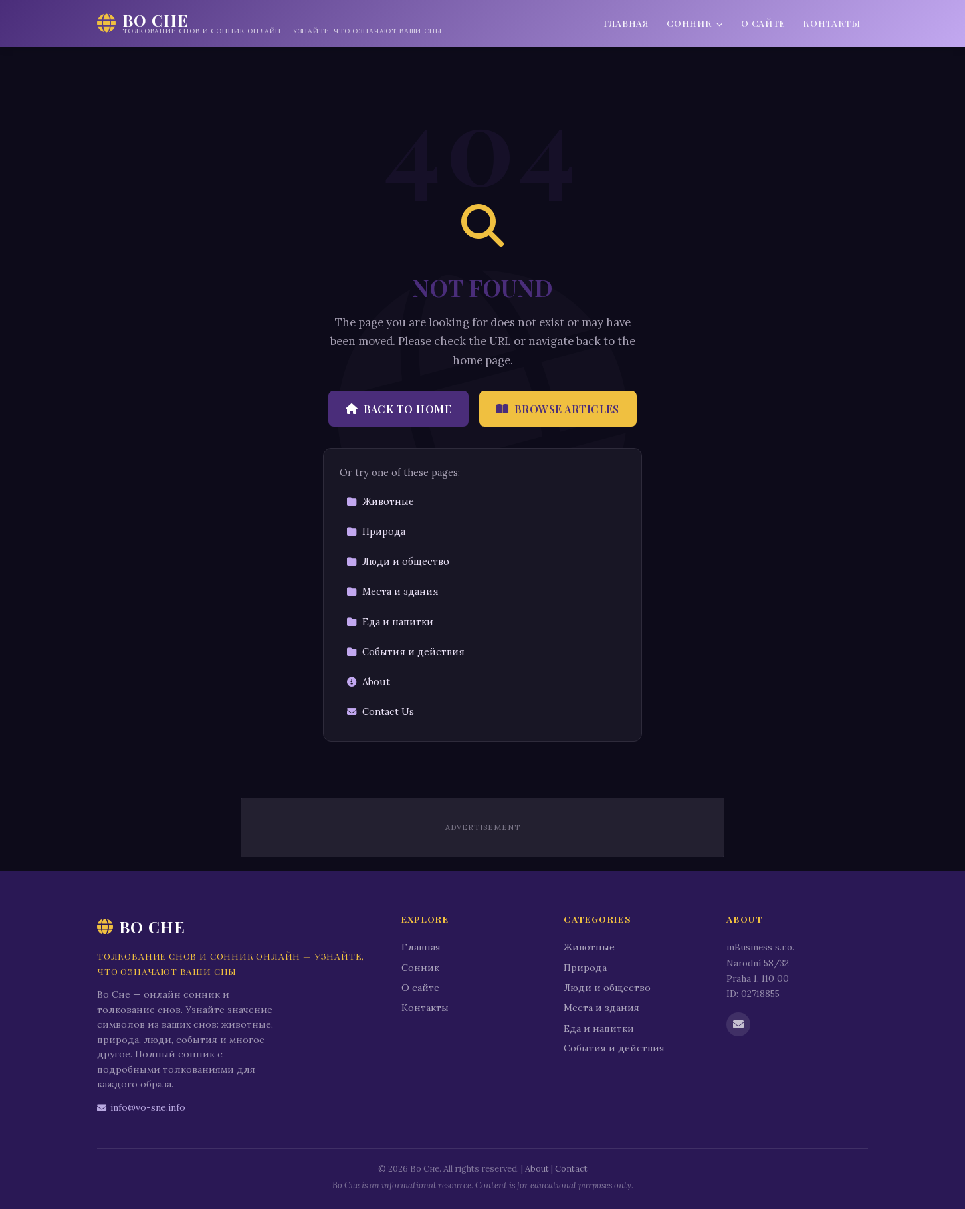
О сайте (763, 23)
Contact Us (380, 712)
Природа (375, 532)
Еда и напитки (389, 622)
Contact (571, 1168)
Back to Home (398, 409)
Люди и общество (397, 562)
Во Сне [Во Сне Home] (141, 926)
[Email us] (738, 1024)
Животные (380, 502)
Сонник (695, 23)
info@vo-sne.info (141, 1107)
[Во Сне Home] (269, 23)
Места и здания (392, 592)
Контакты (831, 23)
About (368, 682)
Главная (626, 23)
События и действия (405, 652)
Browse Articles (557, 409)
